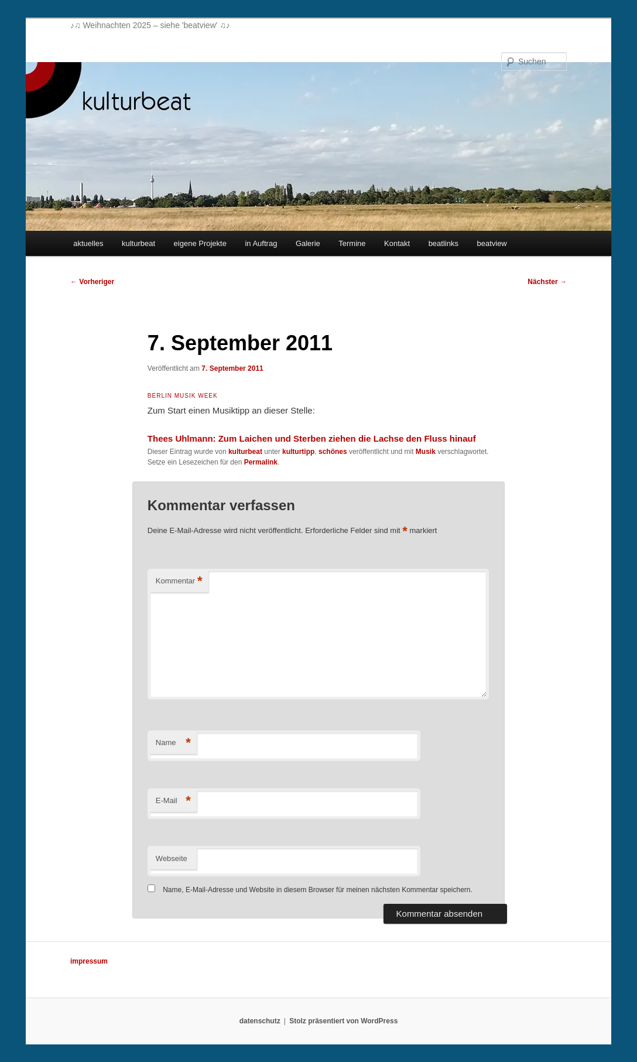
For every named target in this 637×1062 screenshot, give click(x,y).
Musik (426, 452)
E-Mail (173, 801)
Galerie (308, 243)
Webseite (171, 858)
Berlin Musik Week (183, 395)
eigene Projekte (200, 243)
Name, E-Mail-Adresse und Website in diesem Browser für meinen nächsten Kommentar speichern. (317, 890)
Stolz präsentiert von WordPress (343, 1021)
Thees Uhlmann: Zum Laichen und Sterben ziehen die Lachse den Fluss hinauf (312, 438)
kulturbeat (138, 243)
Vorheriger (92, 282)
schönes (332, 452)
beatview (491, 243)
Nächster (547, 282)
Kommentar (179, 581)
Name (173, 743)
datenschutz (259, 1021)
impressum (89, 961)
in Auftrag (261, 243)
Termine (351, 243)
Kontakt (397, 243)
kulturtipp (298, 452)
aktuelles (88, 243)
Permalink (261, 462)
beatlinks (443, 243)
